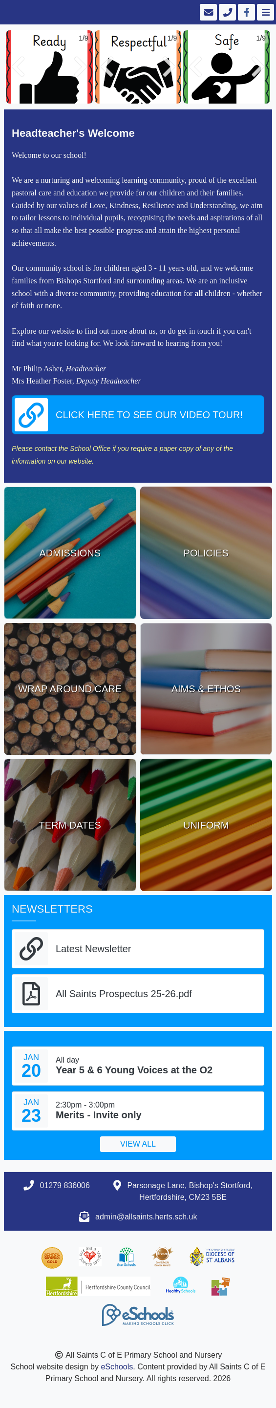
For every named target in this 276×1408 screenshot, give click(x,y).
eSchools (117, 1367)
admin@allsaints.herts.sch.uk (146, 1217)
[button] (18, 67)
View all (138, 1144)
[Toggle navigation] (264, 12)
